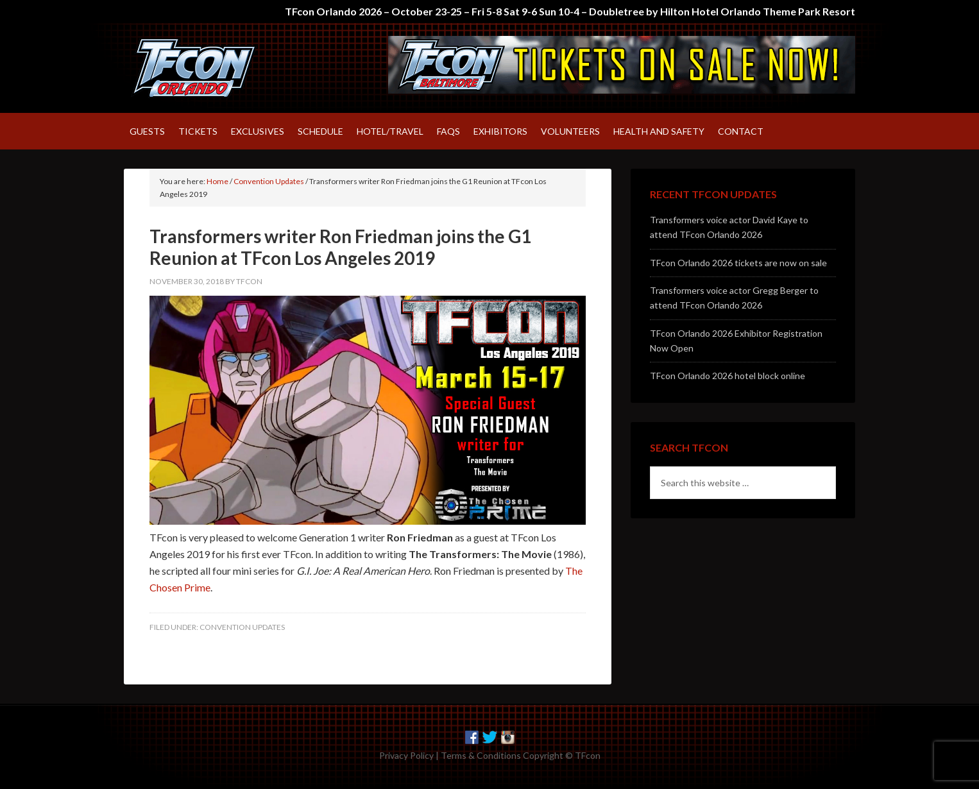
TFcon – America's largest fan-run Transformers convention (233, 68)
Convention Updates (242, 627)
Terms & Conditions (481, 755)
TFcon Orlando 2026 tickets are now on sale (738, 262)
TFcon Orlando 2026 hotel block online (727, 375)
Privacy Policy (406, 755)
